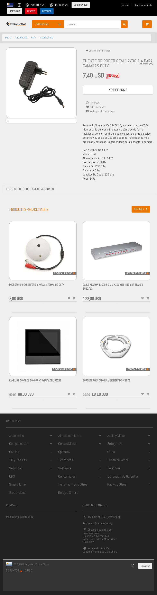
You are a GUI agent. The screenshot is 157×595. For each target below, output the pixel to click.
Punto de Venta (118, 460)
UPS (12, 476)
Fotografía (114, 443)
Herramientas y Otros (72, 484)
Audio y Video (116, 435)
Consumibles (67, 476)
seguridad (21, 37)
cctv (33, 37)
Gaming (14, 451)
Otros (111, 451)
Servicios (145, 566)
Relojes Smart (68, 492)
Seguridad (15, 468)
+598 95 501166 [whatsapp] (101, 517)
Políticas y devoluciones (19, 517)
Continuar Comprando (98, 50)
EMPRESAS (58, 5)
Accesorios (16, 435)
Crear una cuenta (143, 5)
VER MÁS (141, 209)
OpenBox (64, 451)
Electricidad (17, 492)
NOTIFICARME (118, 89)
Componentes (18, 443)
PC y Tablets (18, 460)
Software (64, 468)
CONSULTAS (34, 5)
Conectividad (67, 443)
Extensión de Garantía (122, 476)
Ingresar (125, 5)
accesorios (46, 37)
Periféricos (65, 460)
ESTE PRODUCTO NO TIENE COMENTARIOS (30, 189)
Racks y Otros (117, 484)
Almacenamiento (69, 435)
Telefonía (113, 468)
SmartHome (17, 484)
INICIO (8, 37)
